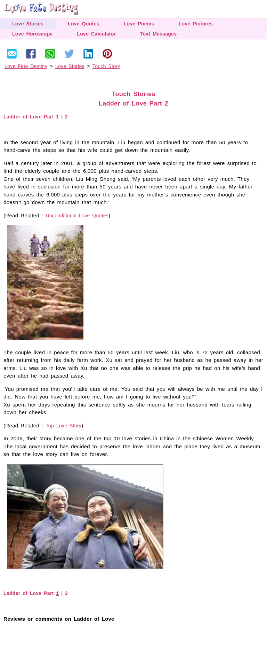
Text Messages (158, 34)
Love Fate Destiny (26, 66)
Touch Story (106, 66)
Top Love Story (64, 425)
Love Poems (139, 23)
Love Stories (27, 23)
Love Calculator (96, 34)
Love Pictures (196, 23)
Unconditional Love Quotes (77, 215)
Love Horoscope (32, 34)
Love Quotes (83, 23)
